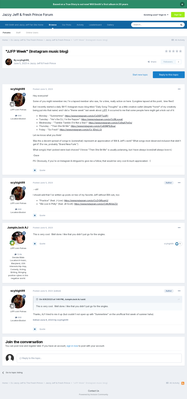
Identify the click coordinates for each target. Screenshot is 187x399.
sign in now (72, 346)
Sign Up (177, 14)
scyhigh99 (23, 60)
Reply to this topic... (31, 358)
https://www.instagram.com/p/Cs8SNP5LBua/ (93, 126)
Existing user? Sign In (156, 15)
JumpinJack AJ (17, 227)
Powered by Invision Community (93, 394)
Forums (7, 32)
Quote (42, 170)
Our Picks (66, 24)
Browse (53, 26)
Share (152, 61)
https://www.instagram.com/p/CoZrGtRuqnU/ (86, 200)
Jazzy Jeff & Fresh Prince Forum (27, 15)
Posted (43, 89)
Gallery (110, 24)
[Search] (146, 24)
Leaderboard (95, 24)
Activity (80, 24)
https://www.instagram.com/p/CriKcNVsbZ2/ (96, 204)
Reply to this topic (168, 74)
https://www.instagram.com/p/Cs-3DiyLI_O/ (81, 129)
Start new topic (140, 74)
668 (18, 115)
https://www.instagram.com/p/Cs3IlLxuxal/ (102, 119)
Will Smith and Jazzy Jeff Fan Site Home (24, 24)
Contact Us (93, 390)
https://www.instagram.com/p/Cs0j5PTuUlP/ (86, 115)
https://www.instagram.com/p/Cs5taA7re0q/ (110, 122)
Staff (18, 32)
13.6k (18, 254)
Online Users (32, 32)
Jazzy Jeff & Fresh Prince (43, 63)
